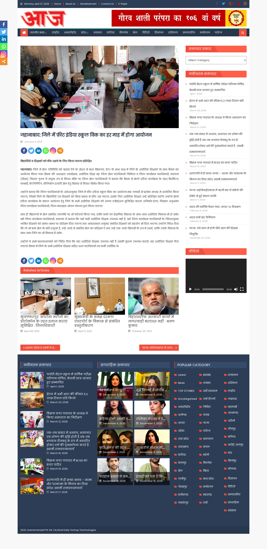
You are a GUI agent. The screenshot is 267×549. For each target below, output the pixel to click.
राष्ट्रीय (55, 32)
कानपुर (182, 463)
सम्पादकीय (189, 32)
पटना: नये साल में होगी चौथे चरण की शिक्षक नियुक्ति (213, 231)
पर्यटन (218, 32)
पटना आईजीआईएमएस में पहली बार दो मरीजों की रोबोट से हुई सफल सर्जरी (216, 193)
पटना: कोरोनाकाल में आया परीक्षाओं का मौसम (160, 348)
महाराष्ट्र (207, 494)
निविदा (207, 407)
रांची (205, 502)
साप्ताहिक (233, 502)
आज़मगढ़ (233, 413)
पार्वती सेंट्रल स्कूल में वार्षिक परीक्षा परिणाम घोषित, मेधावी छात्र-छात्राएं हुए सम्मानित (216, 87)
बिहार (206, 471)
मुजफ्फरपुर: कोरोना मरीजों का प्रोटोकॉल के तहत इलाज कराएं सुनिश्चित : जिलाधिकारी (44, 321)
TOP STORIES (186, 391)
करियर (111, 32)
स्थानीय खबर (37, 32)
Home (57, 3)
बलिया (231, 437)
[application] (216, 276)
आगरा (181, 423)
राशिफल (173, 32)
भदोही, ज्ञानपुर (235, 445)
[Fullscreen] (242, 289)
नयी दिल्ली (209, 399)
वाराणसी (232, 407)
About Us (70, 3)
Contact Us (107, 3)
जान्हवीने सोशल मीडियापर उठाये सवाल (163, 448)
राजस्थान (233, 375)
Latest (182, 375)
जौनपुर (232, 429)
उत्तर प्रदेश (183, 439)
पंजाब (206, 415)
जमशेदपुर (183, 502)
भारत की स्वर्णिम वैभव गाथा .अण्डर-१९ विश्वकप (214, 207)
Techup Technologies (83, 530)
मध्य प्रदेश (208, 478)
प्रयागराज (208, 439)
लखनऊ (232, 399)
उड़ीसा (181, 431)
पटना (206, 423)
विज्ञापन (158, 32)
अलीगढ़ (182, 415)
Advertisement (88, 3)
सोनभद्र (232, 468)
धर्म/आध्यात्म (210, 391)
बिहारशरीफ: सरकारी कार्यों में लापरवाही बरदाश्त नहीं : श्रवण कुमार (151, 321)
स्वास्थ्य (98, 32)
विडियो (146, 32)
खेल (135, 32)
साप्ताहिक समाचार (115, 365)
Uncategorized (187, 399)
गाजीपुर (182, 478)
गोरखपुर (182, 486)
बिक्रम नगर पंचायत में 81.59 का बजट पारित (213, 162)
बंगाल (206, 447)
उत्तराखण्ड (183, 447)
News (181, 383)
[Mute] (236, 289)
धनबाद (207, 383)
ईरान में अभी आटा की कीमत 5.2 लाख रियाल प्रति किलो (216, 104)
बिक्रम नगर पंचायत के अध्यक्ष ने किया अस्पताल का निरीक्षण (217, 120)
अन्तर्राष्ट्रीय (70, 32)
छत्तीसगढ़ (183, 494)
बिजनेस (123, 32)
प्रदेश (83, 32)
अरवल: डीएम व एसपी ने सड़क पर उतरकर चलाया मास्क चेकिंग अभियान (42, 348)
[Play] (190, 289)
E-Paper (122, 3)
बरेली (206, 455)
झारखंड (207, 375)
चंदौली (231, 421)
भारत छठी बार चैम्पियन (202, 217)
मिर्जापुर (232, 460)
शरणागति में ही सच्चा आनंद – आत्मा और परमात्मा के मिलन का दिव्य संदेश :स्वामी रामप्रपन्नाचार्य (217, 176)
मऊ (230, 452)
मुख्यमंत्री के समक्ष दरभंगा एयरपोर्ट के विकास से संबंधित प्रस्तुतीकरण (97, 321)
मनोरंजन (205, 32)
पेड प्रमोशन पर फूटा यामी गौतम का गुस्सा (127, 390)
